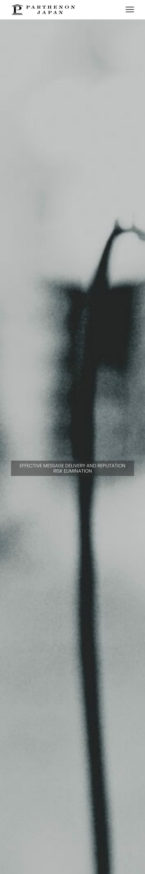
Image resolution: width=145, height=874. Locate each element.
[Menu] (127, 9)
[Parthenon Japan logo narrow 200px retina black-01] (60, 9)
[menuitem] (127, 9)
